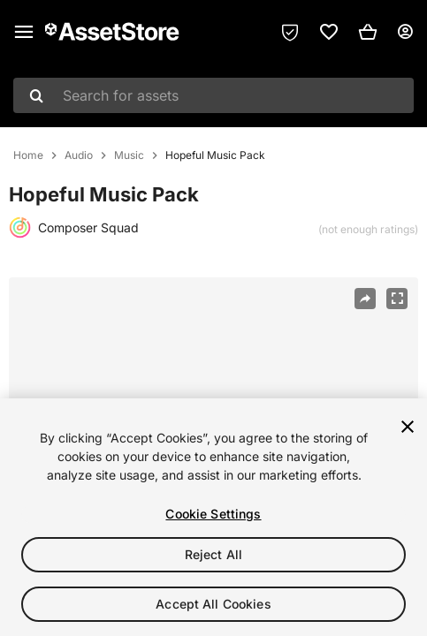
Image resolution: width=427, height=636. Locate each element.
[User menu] (405, 32)
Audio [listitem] (79, 155)
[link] (328, 31)
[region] (213, 517)
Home (28, 155)
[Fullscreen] (397, 298)
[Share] (365, 298)
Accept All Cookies (213, 603)
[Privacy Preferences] (290, 31)
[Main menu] (24, 31)
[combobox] (213, 95)
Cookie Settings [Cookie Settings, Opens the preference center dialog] (213, 513)
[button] (367, 31)
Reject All (213, 554)
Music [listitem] (129, 155)
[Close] (407, 426)
